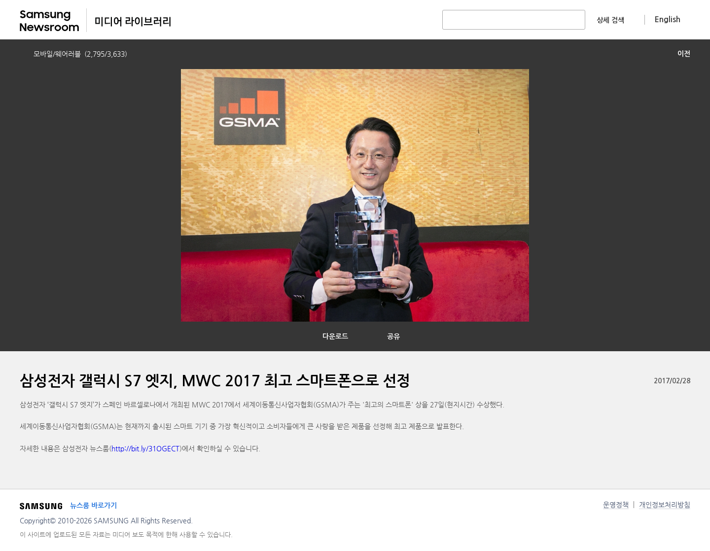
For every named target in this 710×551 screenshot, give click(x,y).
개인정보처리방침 (664, 505)
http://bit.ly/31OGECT (145, 448)
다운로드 (335, 336)
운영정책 (616, 505)
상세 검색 (610, 20)
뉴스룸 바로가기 (93, 505)
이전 (683, 53)
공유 (393, 336)
